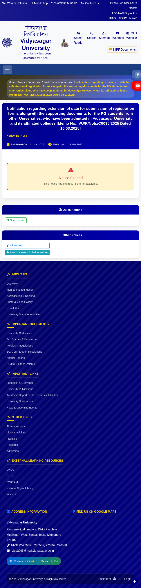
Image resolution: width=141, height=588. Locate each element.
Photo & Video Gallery (19, 302)
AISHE (122, 18)
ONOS (133, 8)
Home (12, 82)
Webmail (118, 36)
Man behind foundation (20, 289)
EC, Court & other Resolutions (24, 351)
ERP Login (122, 578)
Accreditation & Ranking (21, 295)
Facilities (12, 438)
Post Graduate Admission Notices (27, 252)
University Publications (20, 389)
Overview (12, 283)
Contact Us (90, 3)
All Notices (14, 245)
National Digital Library (20, 488)
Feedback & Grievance (20, 382)
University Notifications (20, 401)
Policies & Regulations (20, 345)
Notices (22, 82)
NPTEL (11, 476)
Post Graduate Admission (58, 82)
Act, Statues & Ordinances (22, 339)
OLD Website (131, 36)
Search (91, 36)
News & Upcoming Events (22, 407)
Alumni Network (16, 426)
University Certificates (19, 333)
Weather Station (15, 3)
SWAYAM (12, 482)
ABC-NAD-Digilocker (124, 13)
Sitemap (104, 36)
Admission (35, 82)
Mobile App (40, 3)
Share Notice (16, 220)
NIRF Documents (122, 49)
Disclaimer (104, 578)
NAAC (133, 18)
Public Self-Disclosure (123, 2)
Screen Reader (78, 38)
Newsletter (13, 308)
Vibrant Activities (16, 432)
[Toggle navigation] (7, 69)
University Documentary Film (23, 314)
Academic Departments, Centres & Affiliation (33, 395)
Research (12, 444)
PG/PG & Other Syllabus (21, 363)
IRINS (112, 18)
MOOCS (12, 494)
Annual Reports (16, 357)
